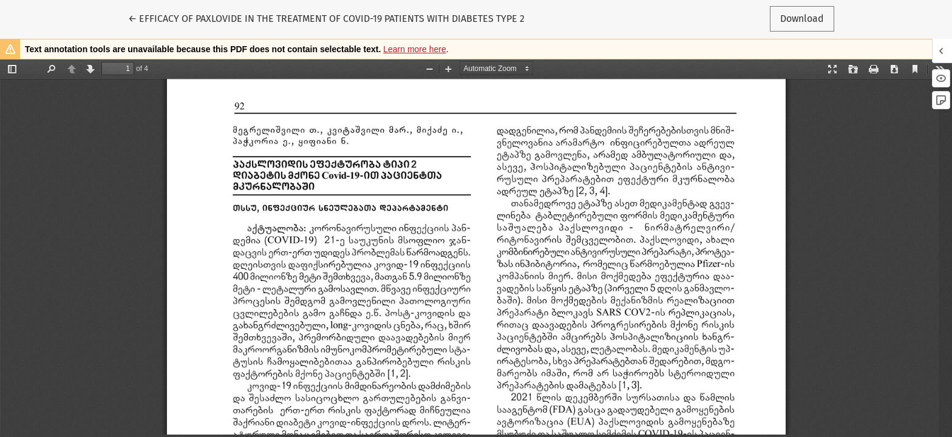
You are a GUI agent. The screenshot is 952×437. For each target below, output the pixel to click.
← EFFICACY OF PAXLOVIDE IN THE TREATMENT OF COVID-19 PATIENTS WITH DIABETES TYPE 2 (326, 17)
